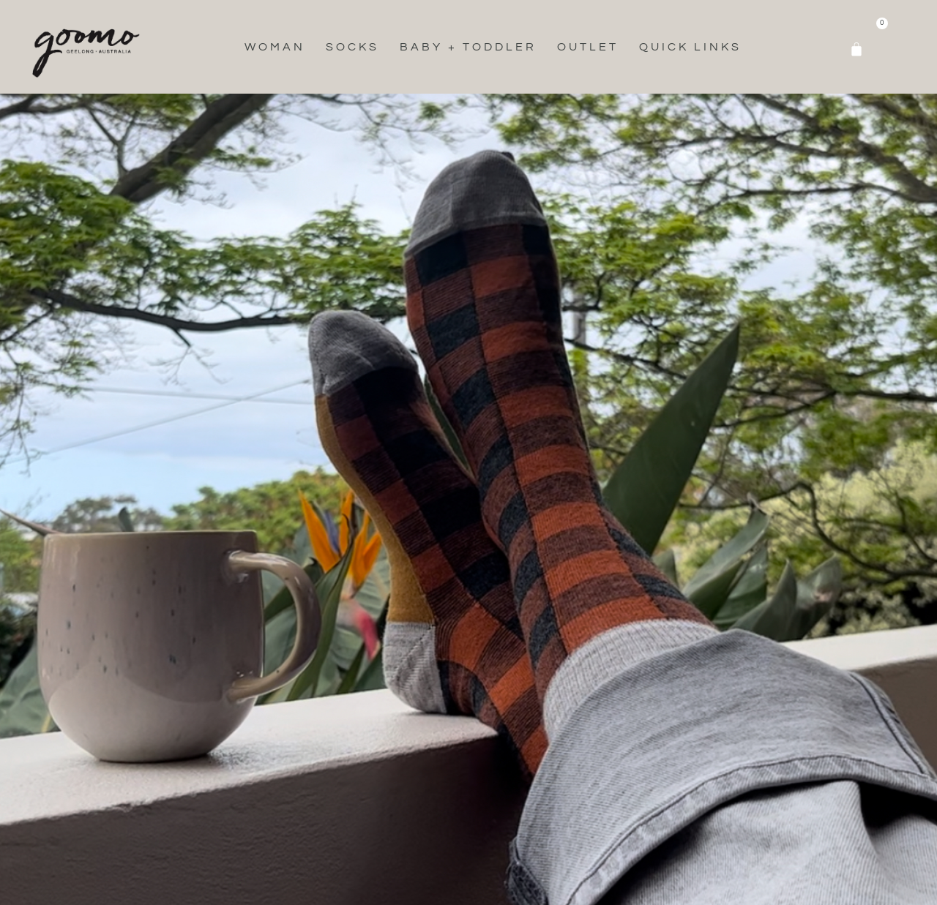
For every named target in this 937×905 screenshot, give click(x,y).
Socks (352, 47)
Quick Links (690, 47)
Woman (274, 47)
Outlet (588, 47)
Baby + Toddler (468, 47)
